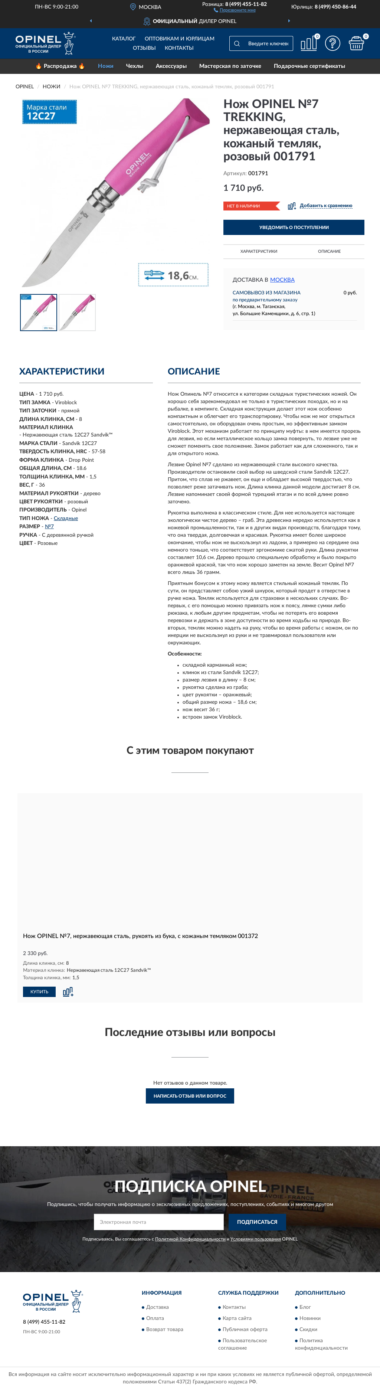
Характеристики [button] (258, 251)
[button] (235, 9)
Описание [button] (329, 251)
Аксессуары (171, 66)
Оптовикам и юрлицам (179, 39)
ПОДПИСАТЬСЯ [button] (257, 1222)
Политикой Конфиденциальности (190, 1238)
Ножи (106, 66)
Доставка (157, 1307)
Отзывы (144, 48)
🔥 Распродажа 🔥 (60, 66)
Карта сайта (237, 1318)
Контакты (179, 48)
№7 (49, 526)
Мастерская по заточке (230, 66)
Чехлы (134, 66)
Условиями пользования (255, 1238)
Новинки (310, 1318)
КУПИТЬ (39, 991)
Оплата (155, 1318)
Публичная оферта (245, 1329)
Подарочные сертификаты (309, 66)
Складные (66, 518)
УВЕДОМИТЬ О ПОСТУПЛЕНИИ (294, 227)
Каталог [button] (124, 39)
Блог (305, 1307)
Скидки (308, 1329)
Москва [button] (282, 280)
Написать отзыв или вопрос (190, 1096)
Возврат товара (164, 1329)
